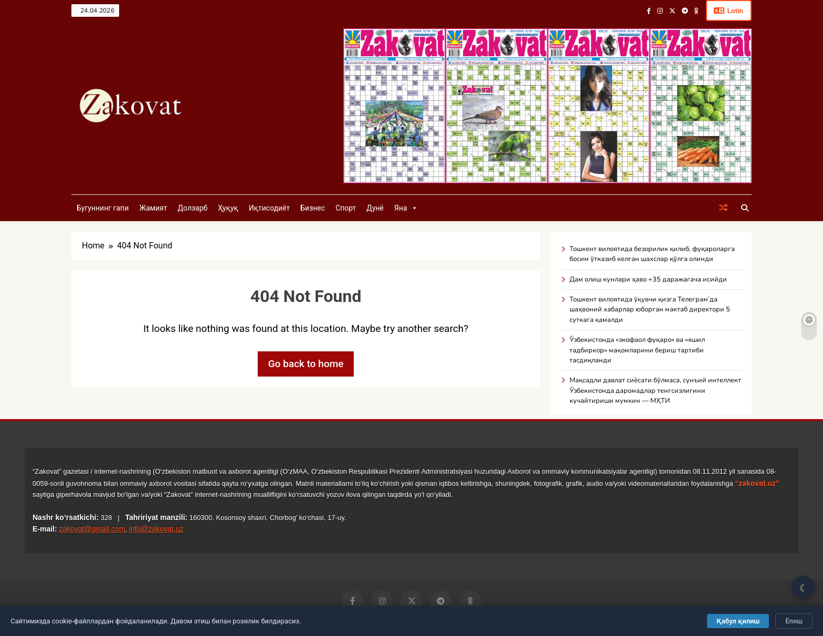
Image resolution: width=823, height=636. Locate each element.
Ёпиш (794, 621)
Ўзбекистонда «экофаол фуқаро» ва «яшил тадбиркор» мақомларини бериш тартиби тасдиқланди (637, 351)
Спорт (345, 208)
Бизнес (312, 208)
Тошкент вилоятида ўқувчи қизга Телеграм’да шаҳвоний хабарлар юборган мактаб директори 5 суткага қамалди (649, 310)
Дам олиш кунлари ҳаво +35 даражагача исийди (648, 280)
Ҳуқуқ (228, 208)
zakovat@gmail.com (92, 529)
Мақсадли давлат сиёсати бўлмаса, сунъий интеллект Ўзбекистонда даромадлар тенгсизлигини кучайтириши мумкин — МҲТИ (655, 391)
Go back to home (306, 364)
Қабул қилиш (737, 621)
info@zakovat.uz (156, 529)
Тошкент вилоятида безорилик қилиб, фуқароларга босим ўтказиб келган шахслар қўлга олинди (652, 254)
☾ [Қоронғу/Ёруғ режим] (803, 587)
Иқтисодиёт (269, 208)
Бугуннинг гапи (103, 208)
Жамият (153, 208)
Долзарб (192, 208)
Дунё (375, 208)
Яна (406, 208)
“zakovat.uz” (757, 483)
